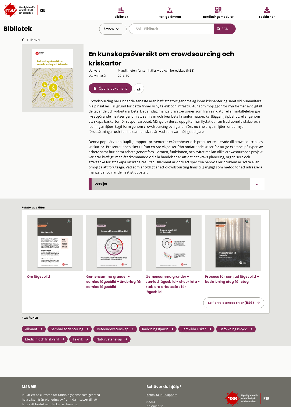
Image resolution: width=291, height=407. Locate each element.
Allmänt (31, 329)
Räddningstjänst (155, 329)
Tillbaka (33, 40)
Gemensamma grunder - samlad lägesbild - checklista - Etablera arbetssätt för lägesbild (173, 284)
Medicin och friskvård (42, 339)
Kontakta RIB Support (161, 395)
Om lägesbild (38, 276)
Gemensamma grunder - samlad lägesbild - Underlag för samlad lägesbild (114, 281)
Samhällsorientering (67, 329)
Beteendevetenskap (112, 329)
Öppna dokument (113, 88)
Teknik (78, 339)
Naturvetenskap (109, 339)
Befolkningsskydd (233, 329)
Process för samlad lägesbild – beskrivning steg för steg (232, 279)
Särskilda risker (194, 329)
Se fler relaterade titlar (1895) (231, 303)
